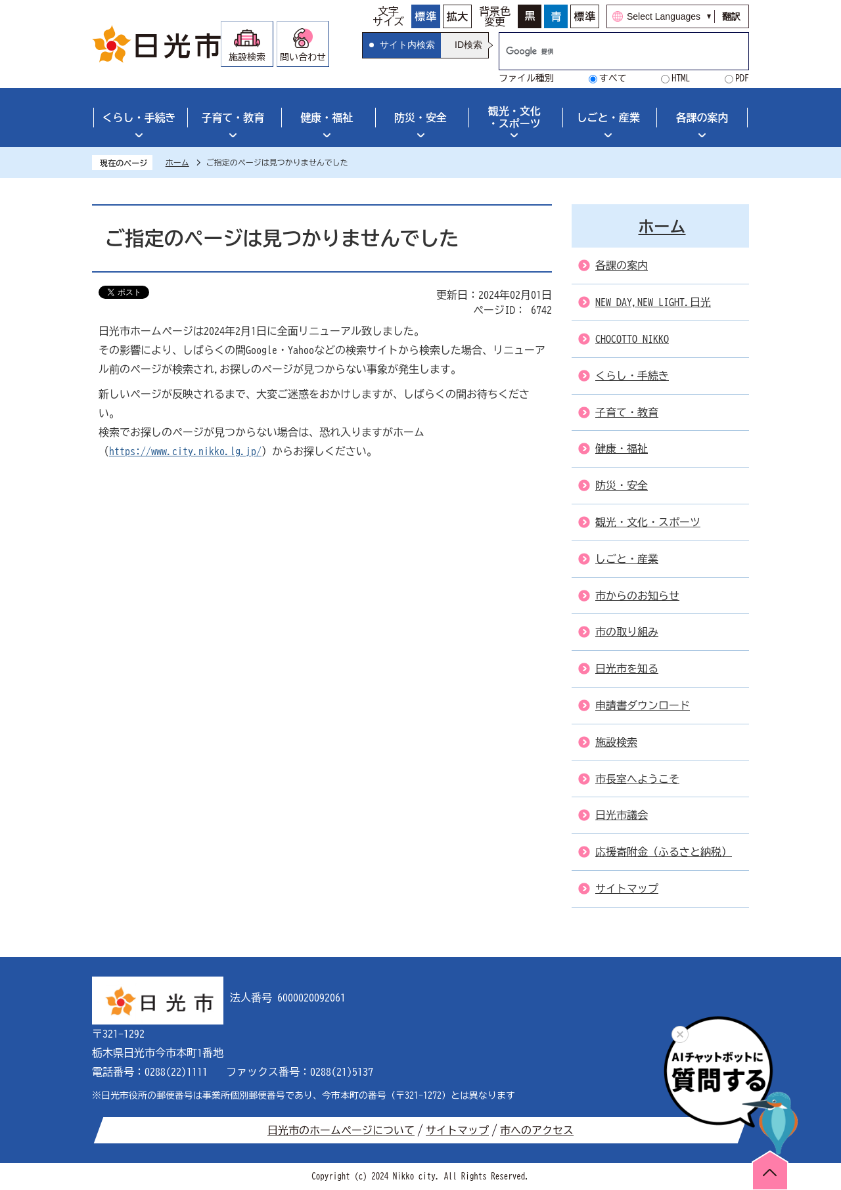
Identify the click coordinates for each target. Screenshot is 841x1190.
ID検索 (468, 44)
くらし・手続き (138, 117)
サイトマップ (457, 1130)
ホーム (177, 162)
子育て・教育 (232, 117)
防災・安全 (420, 117)
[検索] (610, 51)
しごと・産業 (608, 117)
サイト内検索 (407, 44)
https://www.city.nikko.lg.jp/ (185, 451)
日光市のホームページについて (341, 1130)
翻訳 (731, 16)
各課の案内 (702, 117)
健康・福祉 (326, 117)
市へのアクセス (537, 1130)
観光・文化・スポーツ (514, 117)
